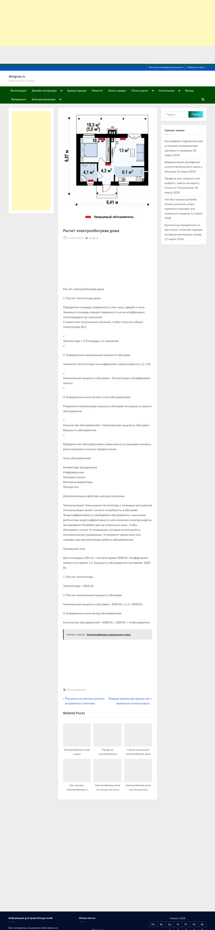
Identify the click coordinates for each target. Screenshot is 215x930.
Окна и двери (117, 90)
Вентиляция (18, 90)
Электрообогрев (76, 689)
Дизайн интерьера (44, 90)
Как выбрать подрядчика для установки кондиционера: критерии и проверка (184, 145)
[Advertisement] (99, 23)
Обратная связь (195, 67)
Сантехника (166, 90)
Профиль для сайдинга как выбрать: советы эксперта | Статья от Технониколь (182, 183)
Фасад (189, 90)
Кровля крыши (76, 90)
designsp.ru (17, 76)
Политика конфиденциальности (166, 67)
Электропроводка (43, 99)
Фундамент (18, 99)
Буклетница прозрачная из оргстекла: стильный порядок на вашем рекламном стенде (184, 229)
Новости (97, 90)
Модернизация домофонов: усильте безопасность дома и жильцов (183, 166)
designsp (94, 238)
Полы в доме (139, 90)
